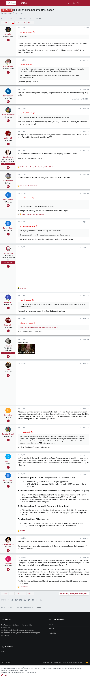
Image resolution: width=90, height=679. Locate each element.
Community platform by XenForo (21, 668)
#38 (84, 474)
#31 (84, 296)
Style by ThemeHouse (50, 668)
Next (29, 22)
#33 (84, 339)
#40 (84, 557)
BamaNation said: (26, 198)
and (28, 186)
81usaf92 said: (25, 64)
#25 (84, 132)
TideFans (6, 662)
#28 (84, 193)
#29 (84, 222)
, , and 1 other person (40, 167)
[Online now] (8, 64)
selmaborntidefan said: (27, 226)
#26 (84, 151)
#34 (84, 363)
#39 (84, 538)
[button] (3, 3)
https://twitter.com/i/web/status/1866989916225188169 (39, 327)
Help (75, 662)
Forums (51, 628)
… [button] (21, 22)
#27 (84, 174)
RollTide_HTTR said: (26, 323)
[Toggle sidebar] (87, 3)
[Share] (83, 28)
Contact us (52, 633)
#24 (84, 109)
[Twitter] (6, 675)
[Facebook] (2, 675)
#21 (87, 28)
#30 (84, 247)
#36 (84, 428)
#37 (84, 455)
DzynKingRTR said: (26, 32)
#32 (84, 319)
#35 (84, 409)
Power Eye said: (25, 432)
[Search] (82, 3)
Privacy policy (67, 662)
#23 (84, 89)
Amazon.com (5, 633)
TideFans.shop (26, 630)
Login (3, 651)
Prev (5, 22)
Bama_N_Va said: (25, 300)
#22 (84, 60)
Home (51, 624)
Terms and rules (55, 662)
